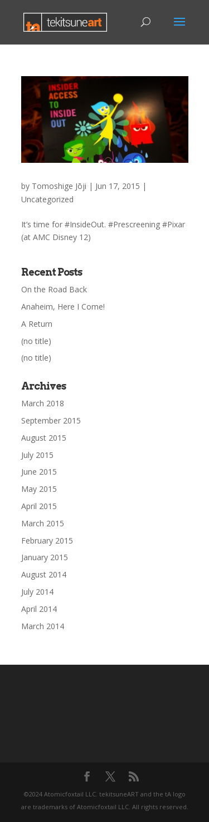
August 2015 (43, 437)
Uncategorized (47, 199)
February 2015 (47, 540)
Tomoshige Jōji (59, 186)
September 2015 (51, 420)
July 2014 (37, 591)
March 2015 (42, 523)
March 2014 (42, 626)
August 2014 (43, 574)
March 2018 (42, 403)
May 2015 (39, 489)
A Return (36, 323)
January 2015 (44, 557)
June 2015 (39, 471)
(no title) (36, 341)
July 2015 (37, 455)
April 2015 (39, 506)
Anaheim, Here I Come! (63, 306)
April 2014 (39, 609)
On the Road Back (54, 289)
